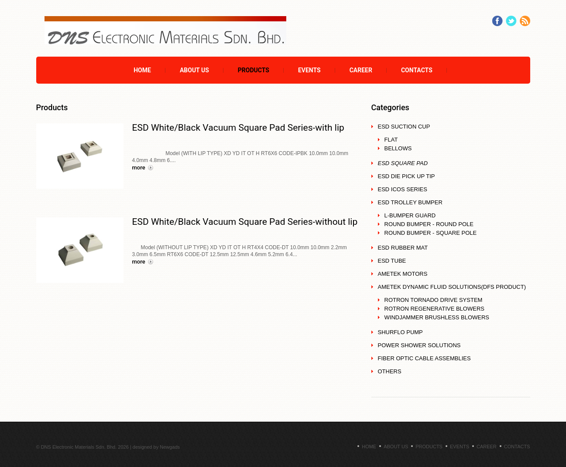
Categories (390, 107)
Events (309, 70)
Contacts (416, 70)
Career (361, 70)
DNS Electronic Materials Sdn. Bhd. (79, 447)
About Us (194, 70)
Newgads (170, 447)
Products (253, 70)
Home (142, 70)
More (138, 167)
